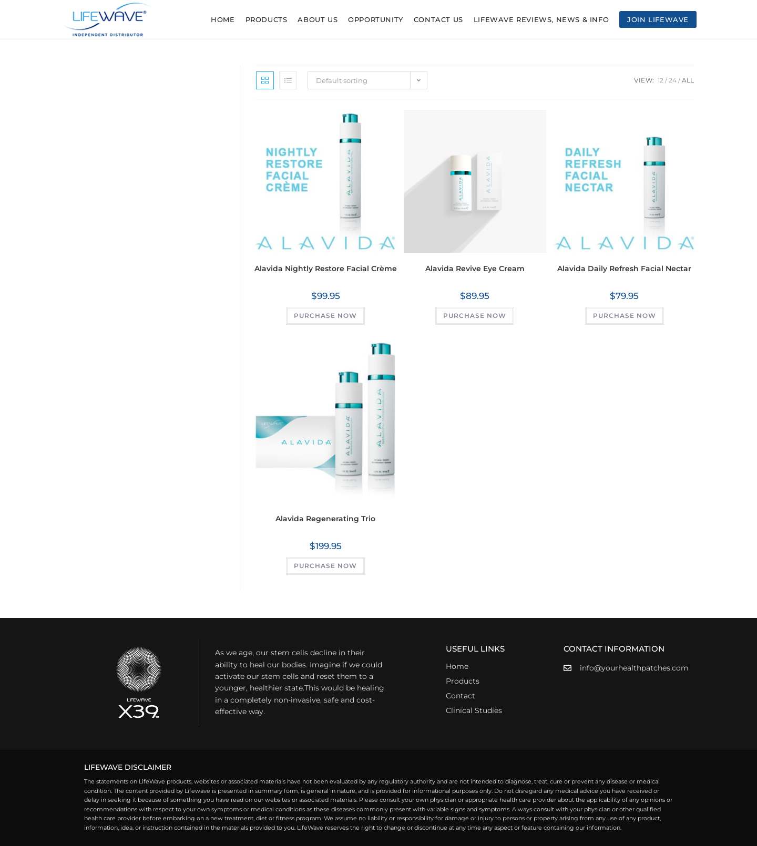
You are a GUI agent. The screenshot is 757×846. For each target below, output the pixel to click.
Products (462, 681)
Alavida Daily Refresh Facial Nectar (624, 268)
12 (660, 80)
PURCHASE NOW (325, 315)
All (688, 80)
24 (673, 80)
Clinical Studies (474, 710)
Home (457, 666)
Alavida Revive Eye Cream (475, 268)
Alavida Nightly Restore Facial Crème (325, 268)
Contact (460, 695)
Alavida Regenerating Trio (325, 518)
